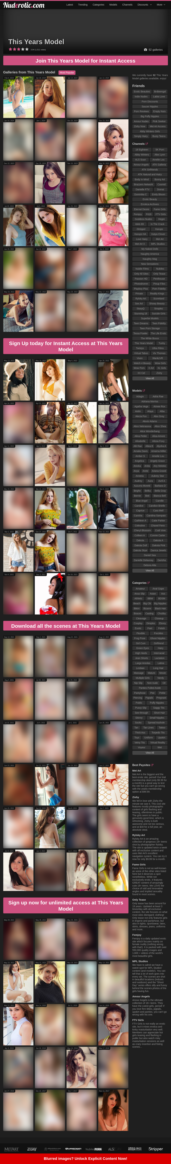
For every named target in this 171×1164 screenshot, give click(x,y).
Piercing (137, 697)
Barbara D (160, 485)
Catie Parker (158, 520)
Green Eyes (142, 648)
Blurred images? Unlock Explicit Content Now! (85, 1159)
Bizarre (147, 608)
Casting (149, 613)
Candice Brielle (157, 505)
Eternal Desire (141, 209)
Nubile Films (142, 268)
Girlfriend (159, 643)
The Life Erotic (158, 333)
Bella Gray (160, 490)
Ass (163, 593)
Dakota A (158, 540)
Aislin (138, 411)
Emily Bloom (158, 194)
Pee (152, 693)
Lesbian (140, 668)
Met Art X (140, 244)
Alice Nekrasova (142, 426)
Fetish (161, 628)
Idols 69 (139, 224)
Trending (82, 4)
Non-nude (152, 683)
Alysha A (161, 446)
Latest (69, 4)
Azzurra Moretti (142, 485)
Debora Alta (150, 565)
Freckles (158, 633)
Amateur (140, 588)
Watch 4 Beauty (142, 363)
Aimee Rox (159, 406)
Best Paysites (142, 765)
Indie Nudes (141, 96)
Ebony (162, 623)
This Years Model (36, 42)
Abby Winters (142, 154)
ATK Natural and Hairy (150, 174)
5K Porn (160, 149)
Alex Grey (159, 416)
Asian (153, 593)
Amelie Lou (158, 159)
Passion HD (141, 278)
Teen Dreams (141, 323)
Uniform (148, 737)
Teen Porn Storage (150, 328)
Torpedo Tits (158, 732)
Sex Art (139, 303)
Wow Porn (139, 368)
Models (113, 4)
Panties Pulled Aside (150, 688)
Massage (139, 673)
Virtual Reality (157, 742)
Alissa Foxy (158, 441)
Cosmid (161, 184)
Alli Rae (138, 446)
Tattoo (162, 727)
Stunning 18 (140, 313)
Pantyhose (139, 693)
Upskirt (161, 737)
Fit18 (148, 214)
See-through (141, 712)
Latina (161, 663)
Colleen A (139, 535)
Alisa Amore (158, 436)
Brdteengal (160, 91)
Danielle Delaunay (144, 560)
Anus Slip (139, 593)
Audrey (138, 481)
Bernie (137, 495)
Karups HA (140, 234)
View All (150, 378)
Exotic (138, 628)
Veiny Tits (139, 742)
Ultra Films (158, 348)
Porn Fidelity (159, 288)
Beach (136, 603)
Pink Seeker (159, 121)
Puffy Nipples (157, 702)
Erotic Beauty (150, 199)
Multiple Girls (143, 678)
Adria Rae (158, 396)
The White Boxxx (150, 338)
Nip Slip (138, 683)
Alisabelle (140, 441)
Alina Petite (141, 436)
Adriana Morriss (149, 401)
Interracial (159, 653)
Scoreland (158, 298)
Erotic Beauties (142, 91)
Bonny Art (160, 179)
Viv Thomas (159, 353)
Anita (147, 466)
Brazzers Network (143, 184)
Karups (159, 229)
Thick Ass (140, 732)
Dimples (150, 623)
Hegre (161, 219)
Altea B (149, 446)
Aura (150, 481)
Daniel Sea (150, 555)
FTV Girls (161, 214)
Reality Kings (157, 293)
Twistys (140, 348)
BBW (150, 598)
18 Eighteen (141, 149)
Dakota (140, 540)
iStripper (141, 229)
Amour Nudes (141, 121)
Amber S (140, 456)
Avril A (161, 481)
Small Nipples (157, 717)
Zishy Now (139, 126)
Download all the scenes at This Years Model (65, 626)
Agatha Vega (141, 406)
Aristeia (140, 476)
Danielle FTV (143, 189)
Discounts (145, 4)
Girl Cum (140, 643)
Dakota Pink (158, 545)
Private (139, 293)
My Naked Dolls (149, 249)
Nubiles (160, 268)
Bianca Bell (160, 495)
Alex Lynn (160, 154)
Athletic (138, 598)
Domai (160, 189)
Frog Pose (139, 638)
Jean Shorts (141, 658)
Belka (148, 490)
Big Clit (147, 603)
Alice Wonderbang (150, 431)
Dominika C (140, 194)
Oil (164, 683)
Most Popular (67, 72)
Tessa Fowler (140, 333)
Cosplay (138, 623)
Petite (162, 693)
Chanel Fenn (158, 525)
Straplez (158, 308)
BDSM (161, 598)
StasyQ (141, 308)
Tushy (162, 343)
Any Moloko (160, 466)
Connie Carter (157, 535)
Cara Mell (158, 510)
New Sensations (149, 264)
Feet (150, 628)
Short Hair (159, 712)
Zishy (159, 373)
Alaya (150, 411)
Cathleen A (140, 520)
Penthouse (159, 278)
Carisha (138, 515)
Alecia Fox (140, 416)
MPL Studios (158, 244)
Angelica (139, 461)
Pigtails (149, 697)
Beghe (137, 490)
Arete (145, 471)
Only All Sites (141, 273)
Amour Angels (141, 164)
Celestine (140, 525)
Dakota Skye (140, 550)
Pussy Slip (140, 707)
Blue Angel (142, 500)
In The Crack (157, 224)
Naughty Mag (150, 259)
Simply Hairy (141, 136)
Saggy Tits (158, 707)
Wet (159, 747)
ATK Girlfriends (150, 169)
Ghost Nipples (157, 638)
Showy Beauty (157, 303)
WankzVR (157, 358)
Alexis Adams (150, 421)
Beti (147, 495)
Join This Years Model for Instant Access (85, 61)
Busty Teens (159, 136)
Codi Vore (160, 530)
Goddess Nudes (143, 219)
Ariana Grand (159, 471)
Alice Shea (160, 426)
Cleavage (141, 618)
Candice (139, 505)
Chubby (161, 613)
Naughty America (150, 254)
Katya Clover (158, 234)
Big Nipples (160, 603)
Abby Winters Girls (150, 131)
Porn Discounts (150, 101)
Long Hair (158, 668)
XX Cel (141, 373)
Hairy (160, 648)
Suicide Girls (159, 313)
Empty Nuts (159, 111)
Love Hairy (142, 239)
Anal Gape (158, 588)
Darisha (161, 560)
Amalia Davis (141, 451)
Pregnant (161, 697)
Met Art (159, 239)
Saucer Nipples (150, 106)
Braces (137, 613)
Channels (127, 4)
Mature (151, 673)
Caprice (140, 510)
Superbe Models (150, 318)
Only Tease (159, 273)
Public (139, 702)
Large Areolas (142, 663)
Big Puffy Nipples (150, 116)
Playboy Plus (141, 288)
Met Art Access (158, 126)
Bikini (136, 608)
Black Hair (160, 608)
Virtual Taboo (141, 353)
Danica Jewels (158, 550)
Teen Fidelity (159, 323)
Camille (160, 500)
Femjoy (138, 214)
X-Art (151, 368)
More (161, 4)
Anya (136, 471)
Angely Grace (157, 461)
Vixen (140, 358)
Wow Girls (160, 363)
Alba (162, 411)
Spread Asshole (156, 722)
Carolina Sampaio (156, 515)
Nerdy (160, 678)
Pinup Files (159, 283)
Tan (136, 727)
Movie (162, 673)
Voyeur (141, 747)
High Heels (141, 653)
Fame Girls (160, 209)
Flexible (141, 633)
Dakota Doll (140, 545)
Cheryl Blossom (142, 530)
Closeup (159, 618)
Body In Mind (142, 179)
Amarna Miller (158, 451)
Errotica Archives (150, 204)
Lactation (159, 658)
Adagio (140, 396)
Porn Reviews (141, 111)
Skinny (139, 717)
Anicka (137, 466)
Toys (136, 737)
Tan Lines (148, 727)
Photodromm (141, 283)
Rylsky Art (140, 298)
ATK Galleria (159, 164)
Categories (98, 4)
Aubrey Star (157, 476)
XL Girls (161, 368)
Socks (138, 722)
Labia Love (159, 96)
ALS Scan (140, 159)
